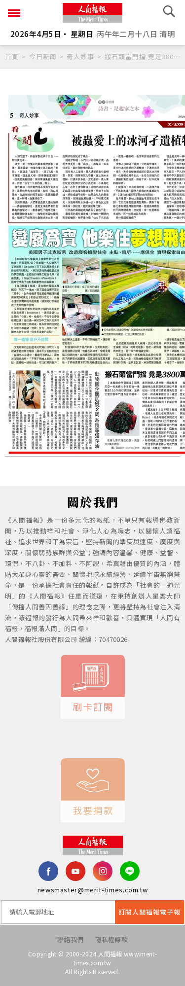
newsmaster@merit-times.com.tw (92, 889)
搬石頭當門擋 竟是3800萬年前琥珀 (142, 56)
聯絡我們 (70, 939)
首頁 (12, 56)
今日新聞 (43, 56)
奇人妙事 (80, 56)
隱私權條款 (111, 939)
